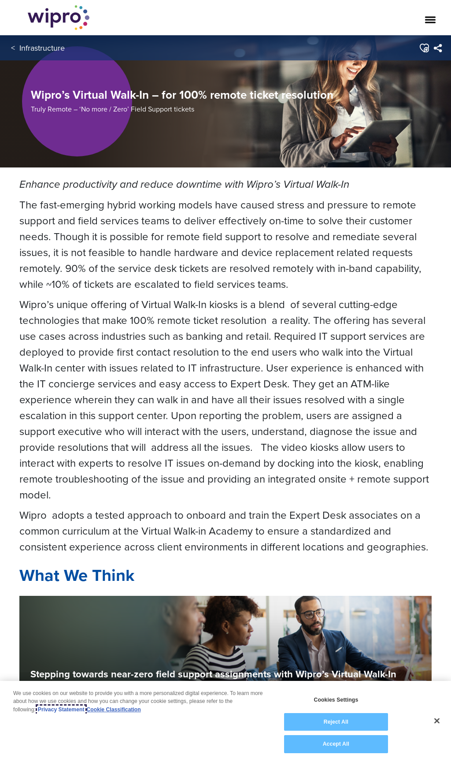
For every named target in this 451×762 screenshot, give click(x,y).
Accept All (336, 744)
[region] (225, 721)
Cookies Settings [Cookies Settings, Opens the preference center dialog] (336, 700)
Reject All (336, 722)
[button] (424, 48)
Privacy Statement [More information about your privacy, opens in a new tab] (61, 709)
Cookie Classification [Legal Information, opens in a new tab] (114, 709)
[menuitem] (437, 48)
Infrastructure (42, 47)
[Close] (437, 721)
